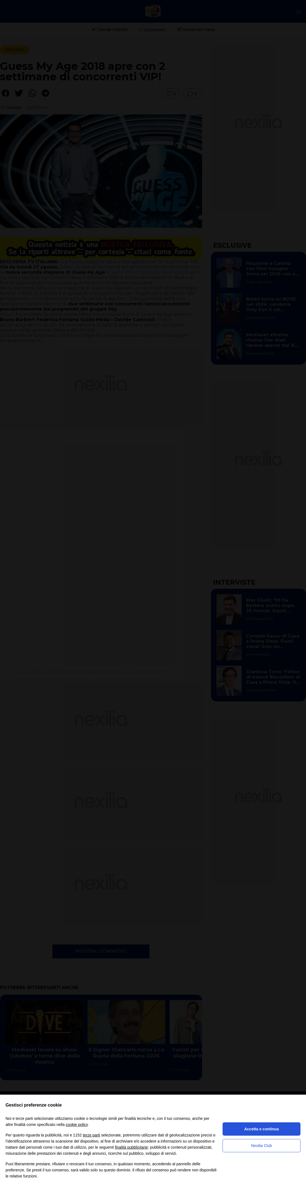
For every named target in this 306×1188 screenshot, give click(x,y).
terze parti (91, 1135)
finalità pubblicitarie (131, 1147)
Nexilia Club (261, 1145)
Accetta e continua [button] (261, 1129)
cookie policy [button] (77, 1124)
